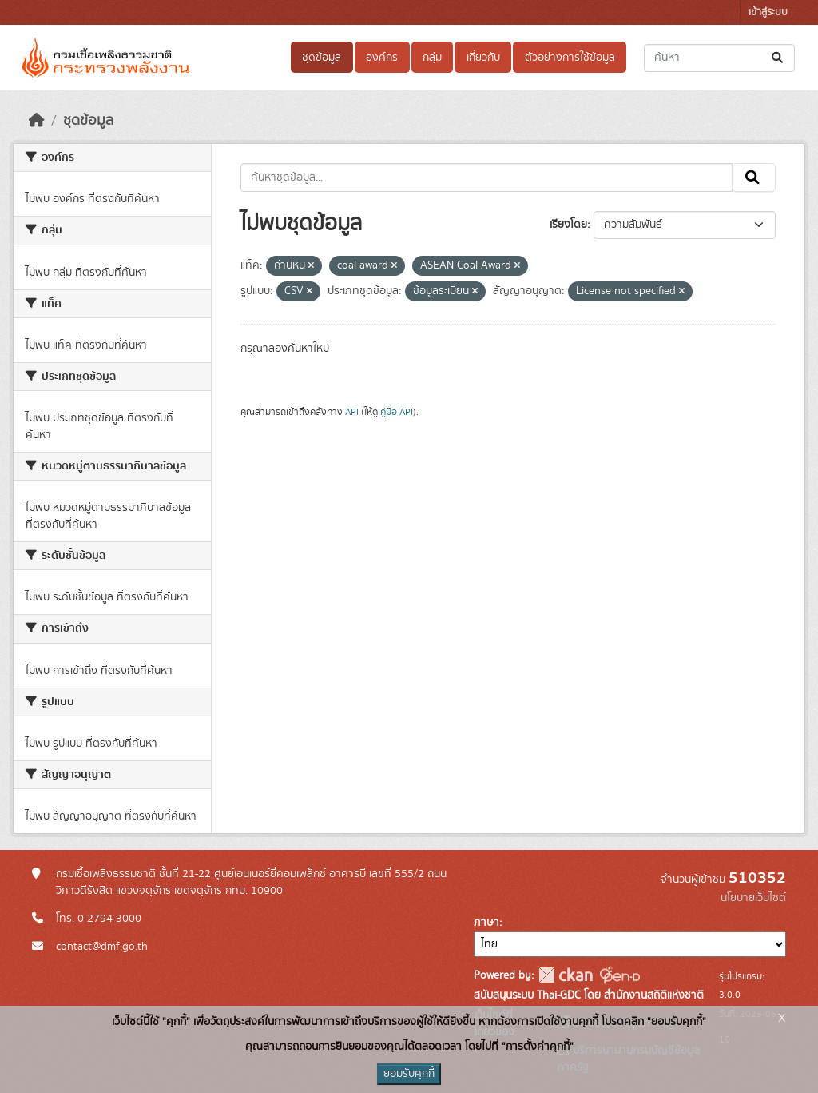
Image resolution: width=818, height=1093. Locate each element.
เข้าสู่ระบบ (768, 12)
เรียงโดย (568, 225)
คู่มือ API (396, 412)
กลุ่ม (432, 58)
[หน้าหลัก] (37, 120)
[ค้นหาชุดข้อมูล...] (719, 58)
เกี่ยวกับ (483, 58)
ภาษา (486, 923)
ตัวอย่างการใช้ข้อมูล (570, 58)
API (352, 412)
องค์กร (382, 58)
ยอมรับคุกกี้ (409, 1074)
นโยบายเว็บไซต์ (753, 898)
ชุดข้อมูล (321, 58)
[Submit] (778, 58)
